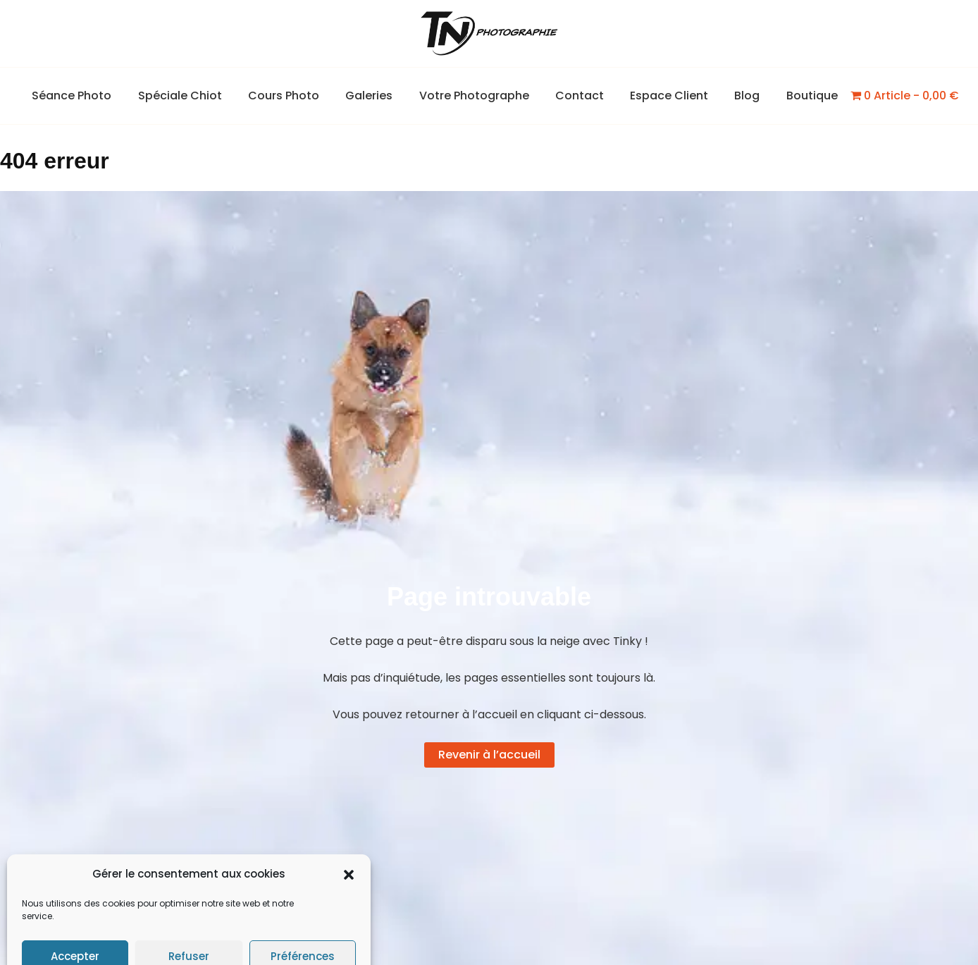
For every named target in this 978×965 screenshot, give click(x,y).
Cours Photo (291, 95)
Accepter (75, 923)
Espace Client (662, 95)
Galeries (373, 95)
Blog (736, 95)
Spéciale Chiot (191, 95)
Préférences (303, 923)
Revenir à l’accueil (489, 754)
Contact (576, 95)
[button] (349, 842)
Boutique (797, 95)
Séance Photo (87, 95)
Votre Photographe (474, 95)
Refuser (188, 923)
